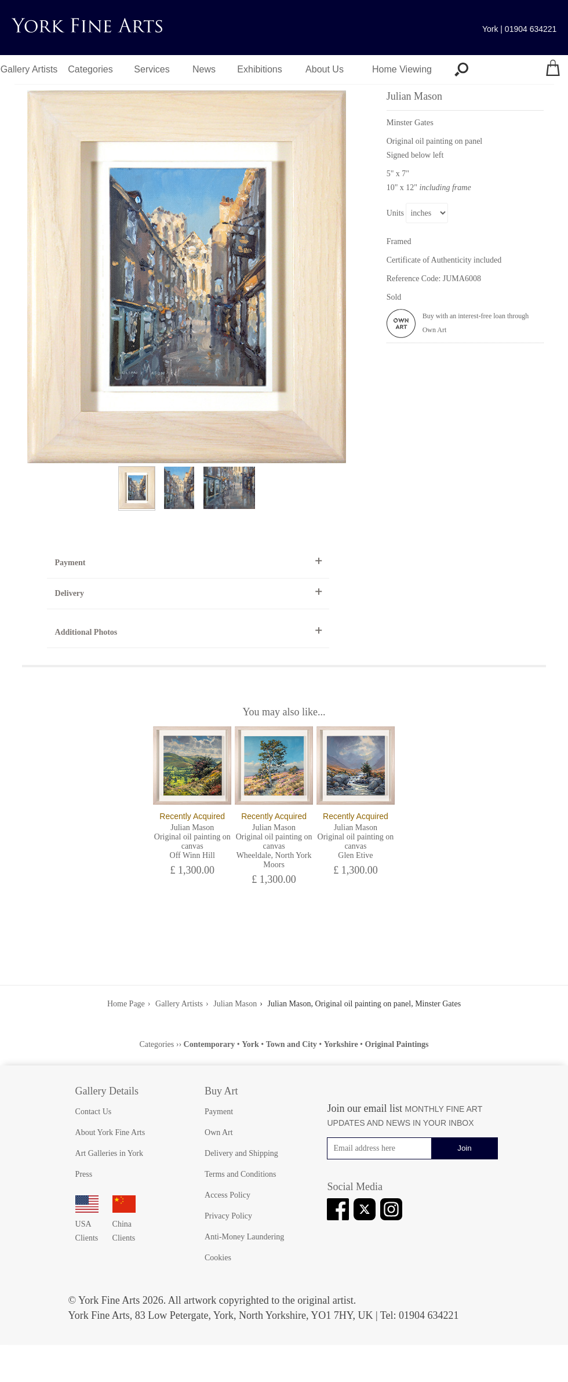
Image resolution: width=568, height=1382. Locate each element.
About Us (324, 69)
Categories (90, 69)
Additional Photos (86, 632)
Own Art (219, 1132)
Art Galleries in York (109, 1153)
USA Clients (87, 1224)
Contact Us (93, 1111)
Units (395, 213)
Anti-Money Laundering (244, 1236)
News (204, 69)
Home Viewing (402, 69)
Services (151, 69)
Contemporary (209, 1044)
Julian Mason (235, 1003)
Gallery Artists (29, 69)
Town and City (291, 1044)
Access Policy (227, 1195)
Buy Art (221, 1091)
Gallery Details (107, 1091)
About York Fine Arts (110, 1132)
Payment (70, 562)
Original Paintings (397, 1044)
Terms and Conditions (240, 1174)
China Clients (124, 1224)
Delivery (70, 593)
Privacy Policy (228, 1216)
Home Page (126, 1003)
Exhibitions (259, 69)
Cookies (218, 1257)
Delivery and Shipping (241, 1153)
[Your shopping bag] (553, 69)
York (250, 1044)
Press (84, 1174)
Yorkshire (341, 1044)
